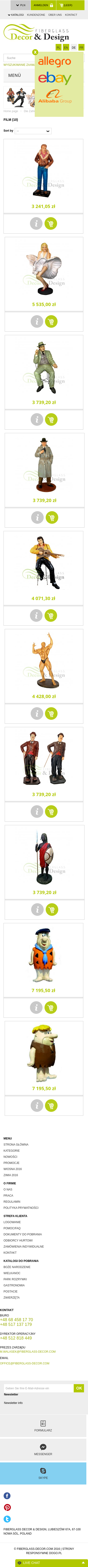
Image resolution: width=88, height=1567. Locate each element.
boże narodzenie (17, 1267)
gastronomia (14, 1285)
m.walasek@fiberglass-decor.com (28, 1351)
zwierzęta (11, 1297)
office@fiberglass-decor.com (24, 1363)
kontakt (10, 1252)
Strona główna (16, 1144)
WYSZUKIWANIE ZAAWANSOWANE (27, 65)
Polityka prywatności (21, 1208)
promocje (11, 1163)
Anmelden (43, 5)
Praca (8, 1195)
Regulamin (12, 1201)
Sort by (8, 130)
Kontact (71, 14)
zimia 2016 (11, 1175)
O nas (8, 1189)
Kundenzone (36, 14)
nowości (10, 1157)
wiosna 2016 (13, 1169)
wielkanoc (12, 1273)
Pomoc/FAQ (12, 1228)
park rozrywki (15, 1279)
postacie (11, 1291)
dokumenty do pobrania (23, 1234)
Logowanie (12, 1222)
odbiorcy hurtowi (18, 1240)
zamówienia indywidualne (24, 1246)
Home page (11, 111)
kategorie (12, 1150)
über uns (55, 14)
